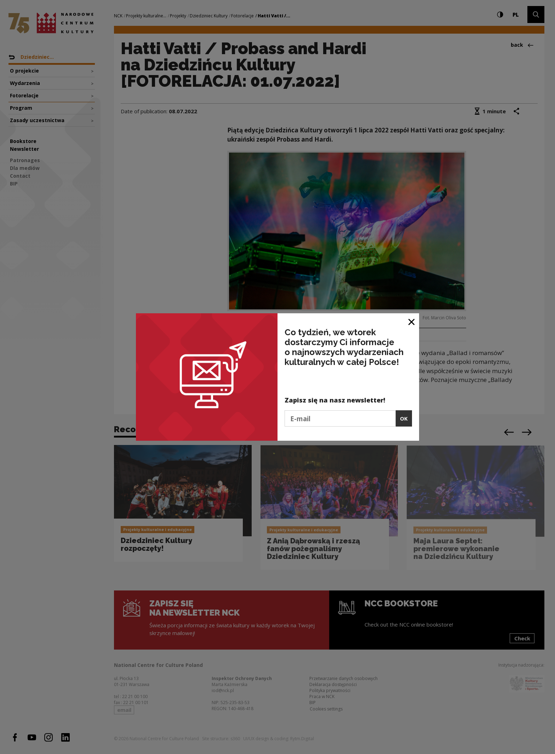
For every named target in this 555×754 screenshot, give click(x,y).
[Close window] (411, 321)
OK (404, 418)
